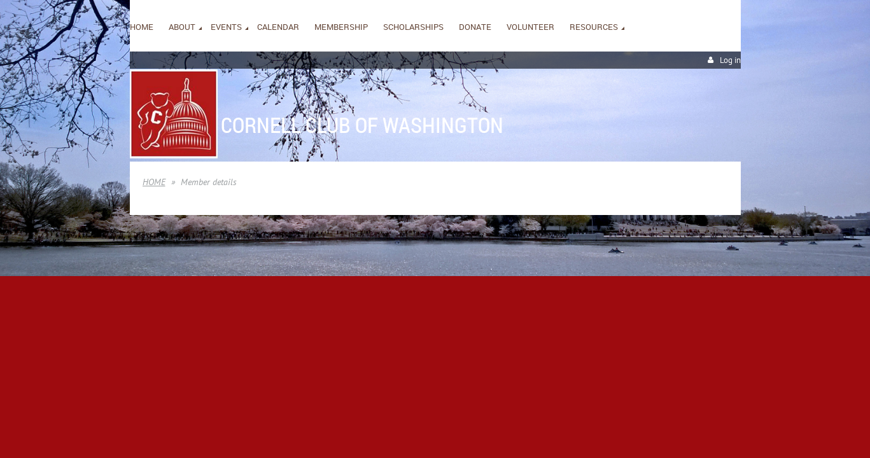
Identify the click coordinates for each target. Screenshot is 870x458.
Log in (730, 60)
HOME (154, 182)
